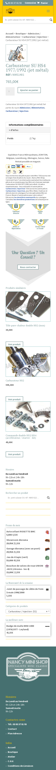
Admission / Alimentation (32, 107)
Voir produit (14, 344)
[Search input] (26, 20)
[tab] (28, 124)
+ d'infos (13, 130)
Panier (44, 3)
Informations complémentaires (26, 124)
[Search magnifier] (51, 20)
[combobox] (28, 611)
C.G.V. (11, 761)
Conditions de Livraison (20, 765)
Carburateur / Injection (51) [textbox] (27, 611)
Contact (12, 728)
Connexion (30, 3)
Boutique (21, 33)
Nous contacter (28, 267)
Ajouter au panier (29, 90)
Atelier (11, 756)
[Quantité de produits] (10, 91)
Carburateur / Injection (34, 36)
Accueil (9, 33)
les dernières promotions (24, 199)
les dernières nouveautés (25, 197)
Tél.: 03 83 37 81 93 (17, 724)
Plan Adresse (15, 733)
